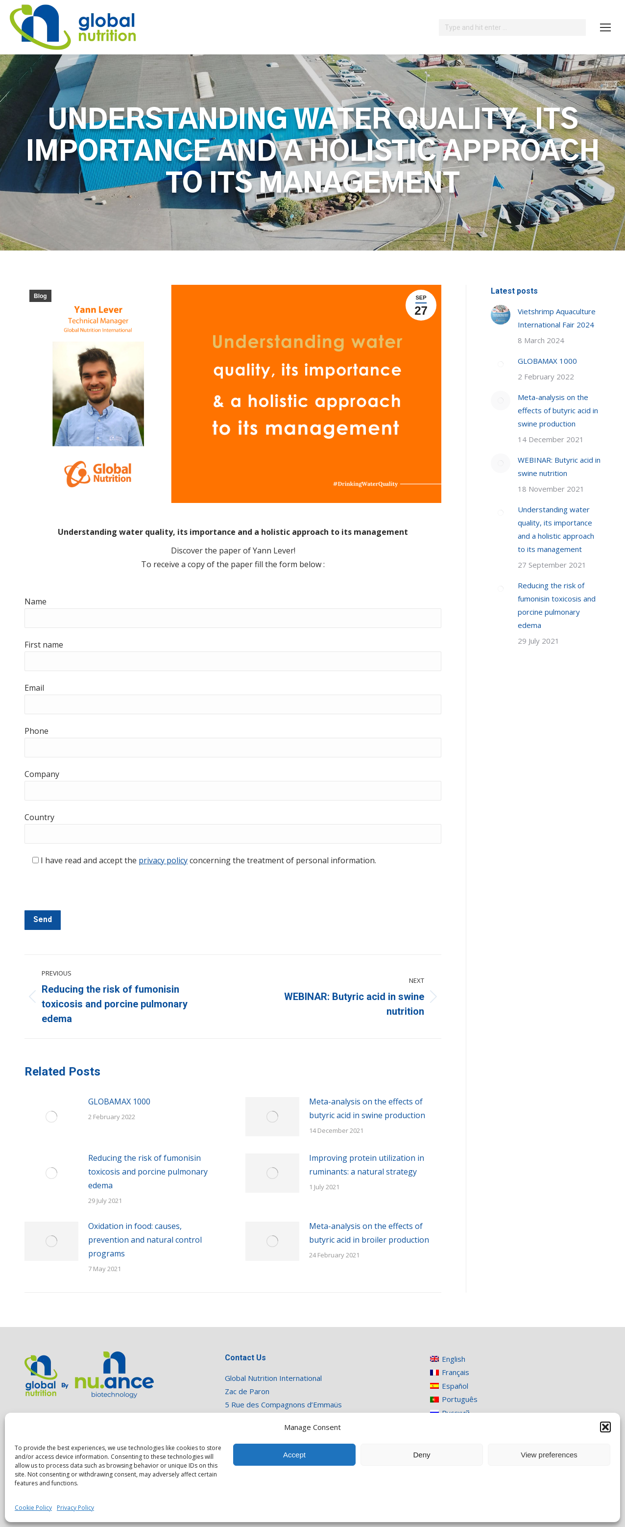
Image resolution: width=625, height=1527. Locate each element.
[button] (605, 1427)
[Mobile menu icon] (605, 27)
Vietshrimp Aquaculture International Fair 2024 (557, 317)
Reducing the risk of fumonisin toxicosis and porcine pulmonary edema (148, 1171)
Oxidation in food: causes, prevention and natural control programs (145, 1240)
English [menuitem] (453, 1359)
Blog (40, 296)
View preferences (549, 1455)
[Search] (512, 27)
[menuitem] (453, 1358)
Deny (421, 1455)
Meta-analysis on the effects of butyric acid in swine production (367, 1108)
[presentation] (98, 891)
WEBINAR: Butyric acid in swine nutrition (559, 466)
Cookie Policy (33, 1507)
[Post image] (51, 1116)
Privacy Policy (75, 1507)
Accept (294, 1455)
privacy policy (163, 860)
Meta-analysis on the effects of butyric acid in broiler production (369, 1233)
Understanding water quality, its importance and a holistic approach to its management (556, 529)
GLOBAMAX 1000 (119, 1101)
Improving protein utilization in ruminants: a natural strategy (366, 1164)
